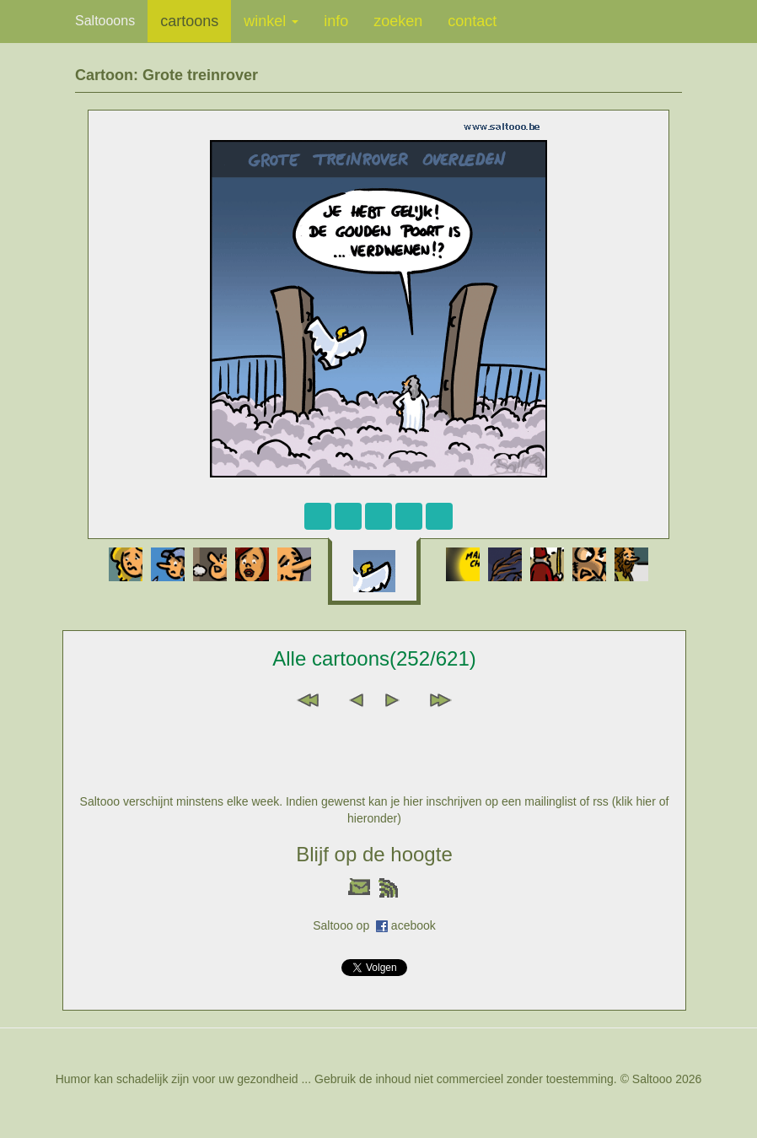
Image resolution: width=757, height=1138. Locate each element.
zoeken (397, 21)
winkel (271, 21)
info (336, 21)
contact (472, 21)
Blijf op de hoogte (374, 854)
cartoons (189, 21)
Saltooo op (344, 925)
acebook (413, 925)
